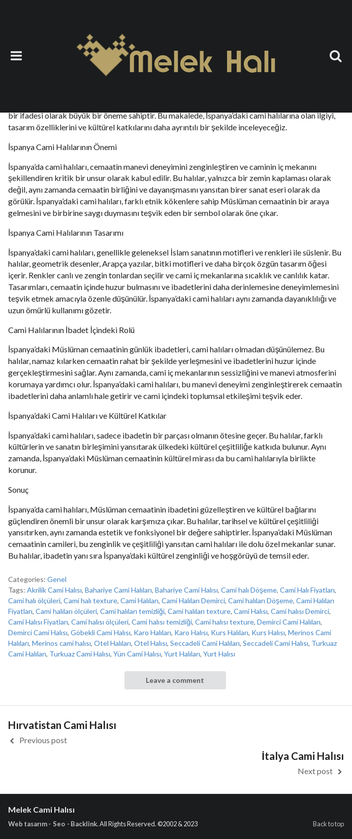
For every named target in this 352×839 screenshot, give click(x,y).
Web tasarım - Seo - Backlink (52, 824)
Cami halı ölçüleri (34, 600)
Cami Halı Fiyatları (307, 590)
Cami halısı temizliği (162, 621)
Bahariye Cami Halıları (118, 590)
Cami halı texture (90, 600)
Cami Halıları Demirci (193, 600)
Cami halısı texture (224, 621)
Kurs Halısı (268, 632)
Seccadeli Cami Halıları (205, 643)
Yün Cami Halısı (137, 653)
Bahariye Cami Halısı (186, 590)
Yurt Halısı (219, 653)
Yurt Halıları (182, 653)
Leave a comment (175, 680)
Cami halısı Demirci (300, 611)
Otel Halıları (112, 643)
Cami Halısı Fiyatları (38, 621)
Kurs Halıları (229, 632)
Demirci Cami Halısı (38, 632)
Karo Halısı (191, 632)
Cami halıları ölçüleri (66, 611)
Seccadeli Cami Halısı (275, 643)
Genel (57, 579)
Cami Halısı (251, 611)
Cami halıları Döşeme (260, 600)
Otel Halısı (150, 643)
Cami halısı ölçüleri (100, 621)
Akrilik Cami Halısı (54, 590)
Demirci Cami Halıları (289, 621)
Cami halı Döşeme (249, 590)
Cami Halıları (139, 600)
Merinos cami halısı (61, 643)
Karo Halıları (152, 632)
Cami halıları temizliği (132, 611)
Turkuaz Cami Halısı (79, 653)
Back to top (328, 824)
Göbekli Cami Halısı (101, 632)
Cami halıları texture (199, 611)
